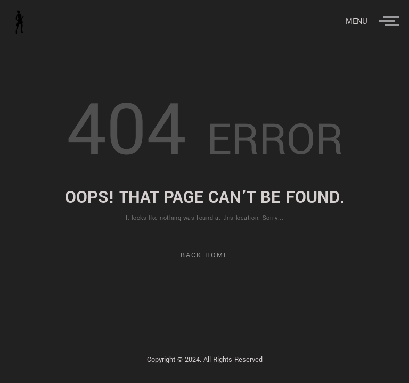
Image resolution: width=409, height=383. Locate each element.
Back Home (205, 255)
